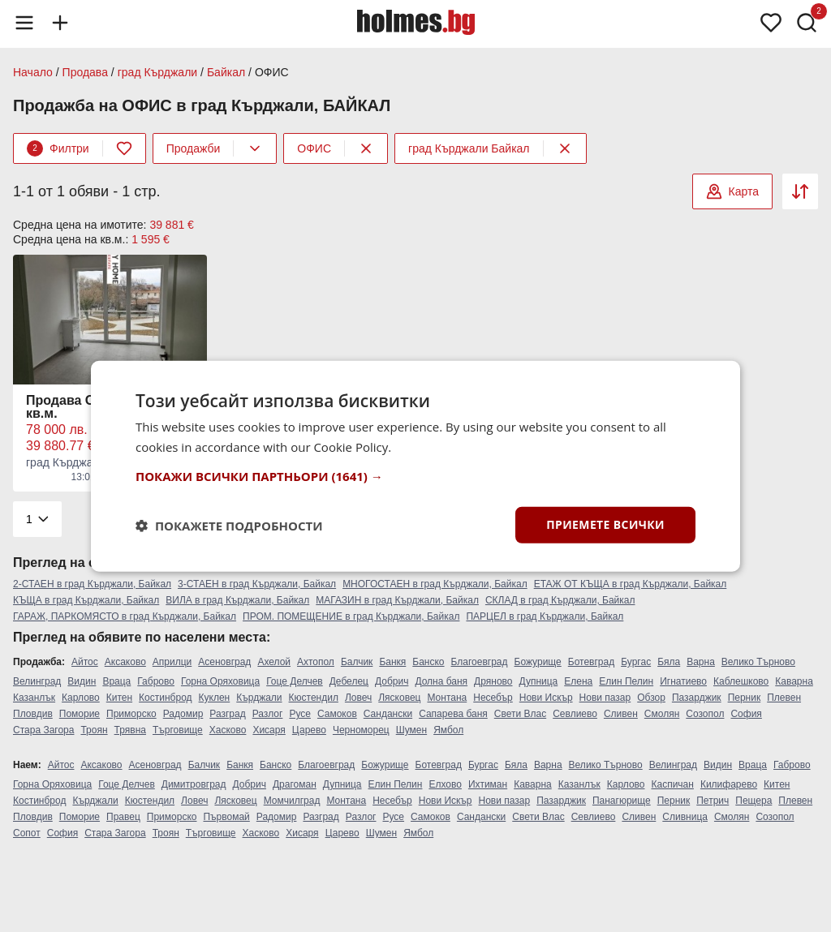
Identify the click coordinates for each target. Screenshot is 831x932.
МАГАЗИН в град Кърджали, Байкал (397, 600)
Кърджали (259, 697)
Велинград (37, 681)
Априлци (172, 662)
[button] (415, 476)
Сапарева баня (453, 714)
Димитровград (193, 784)
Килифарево (728, 784)
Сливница (685, 817)
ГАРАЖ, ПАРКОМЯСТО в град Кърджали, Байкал (124, 616)
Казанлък (34, 697)
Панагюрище (621, 800)
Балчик (357, 662)
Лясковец (399, 697)
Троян (93, 730)
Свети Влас (520, 714)
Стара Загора (43, 730)
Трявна (130, 730)
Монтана (447, 697)
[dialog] (415, 466)
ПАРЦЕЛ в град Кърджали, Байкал (544, 616)
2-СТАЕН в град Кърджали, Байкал (92, 584)
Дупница (538, 681)
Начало (33, 72)
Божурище (538, 662)
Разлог (267, 714)
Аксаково (125, 662)
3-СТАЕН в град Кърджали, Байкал (257, 584)
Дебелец (348, 681)
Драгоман (294, 784)
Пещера (753, 800)
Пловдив (33, 714)
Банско (428, 662)
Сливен (621, 714)
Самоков (337, 714)
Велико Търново (758, 662)
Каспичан (672, 784)
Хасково (228, 730)
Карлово (81, 697)
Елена (578, 681)
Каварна (794, 681)
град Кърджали (157, 72)
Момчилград (292, 800)
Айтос (84, 662)
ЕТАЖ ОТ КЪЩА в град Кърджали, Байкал (630, 584)
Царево (309, 730)
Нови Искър (546, 697)
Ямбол (448, 730)
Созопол (705, 714)
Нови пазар (605, 697)
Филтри (58, 148)
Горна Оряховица (220, 681)
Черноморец (361, 730)
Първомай (226, 817)
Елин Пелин (626, 681)
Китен (119, 697)
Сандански (388, 714)
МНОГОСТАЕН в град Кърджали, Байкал (434, 584)
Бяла (668, 662)
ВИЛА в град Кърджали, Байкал (237, 600)
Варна (701, 662)
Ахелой (274, 662)
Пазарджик (696, 697)
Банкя (392, 662)
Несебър (493, 697)
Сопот (27, 833)
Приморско (131, 714)
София (745, 714)
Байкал (226, 72)
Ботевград (591, 662)
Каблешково (741, 681)
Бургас (636, 662)
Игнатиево (683, 681)
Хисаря (268, 730)
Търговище (178, 730)
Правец (123, 817)
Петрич (712, 800)
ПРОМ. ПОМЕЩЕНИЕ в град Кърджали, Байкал (351, 616)
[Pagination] (37, 519)
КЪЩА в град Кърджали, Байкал (86, 600)
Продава (85, 72)
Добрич (391, 681)
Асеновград (224, 662)
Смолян (661, 714)
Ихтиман (487, 784)
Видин (81, 681)
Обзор (651, 697)
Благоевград (479, 662)
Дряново (493, 681)
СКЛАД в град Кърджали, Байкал (560, 600)
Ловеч (358, 697)
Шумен (411, 730)
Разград (227, 714)
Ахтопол (315, 662)
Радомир (183, 714)
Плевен (784, 697)
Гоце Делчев (294, 681)
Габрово (155, 681)
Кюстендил (313, 697)
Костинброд (165, 697)
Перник (744, 697)
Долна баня (441, 681)
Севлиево (575, 714)
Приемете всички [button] (605, 524)
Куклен (214, 697)
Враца (116, 681)
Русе (300, 714)
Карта (732, 191)
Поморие (79, 714)
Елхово (444, 784)
